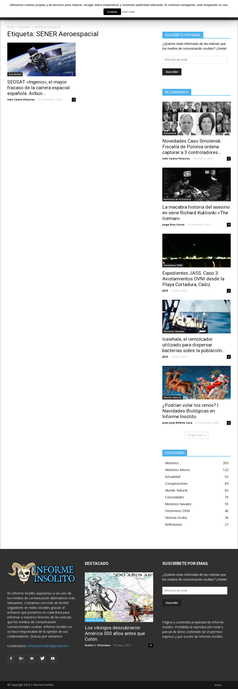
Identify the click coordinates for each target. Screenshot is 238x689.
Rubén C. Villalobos (97, 645)
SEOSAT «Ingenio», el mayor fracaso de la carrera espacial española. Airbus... (38, 87)
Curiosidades (174, 497)
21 (151, 645)
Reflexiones (173, 524)
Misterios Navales (174, 331)
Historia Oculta (176, 517)
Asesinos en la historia (177, 199)
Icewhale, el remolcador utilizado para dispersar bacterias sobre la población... (193, 344)
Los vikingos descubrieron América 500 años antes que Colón (115, 633)
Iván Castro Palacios (21, 99)
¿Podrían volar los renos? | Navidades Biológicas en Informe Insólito (190, 410)
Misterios (172, 463)
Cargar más (196, 435)
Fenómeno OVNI (173, 265)
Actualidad (15, 74)
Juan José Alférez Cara (177, 422)
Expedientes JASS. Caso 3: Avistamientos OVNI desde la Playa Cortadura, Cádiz (193, 278)
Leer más (128, 11)
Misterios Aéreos (177, 470)
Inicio (218, 685)
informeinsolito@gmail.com (48, 646)
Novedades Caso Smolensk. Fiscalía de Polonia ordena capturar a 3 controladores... (192, 146)
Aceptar (112, 11)
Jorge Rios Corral (173, 224)
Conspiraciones (176, 483)
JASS (165, 290)
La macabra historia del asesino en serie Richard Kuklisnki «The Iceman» (196, 212)
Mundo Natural (172, 397)
